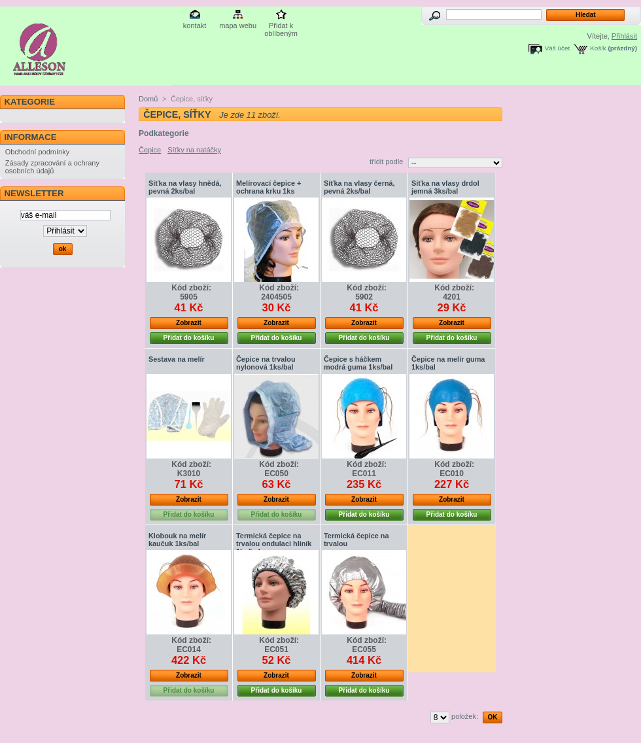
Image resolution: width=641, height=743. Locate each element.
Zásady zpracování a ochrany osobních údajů (52, 167)
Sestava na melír (176, 359)
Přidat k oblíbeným (281, 26)
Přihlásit (624, 36)
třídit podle (386, 161)
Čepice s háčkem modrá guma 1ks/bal (358, 363)
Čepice (150, 150)
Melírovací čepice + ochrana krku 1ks (268, 187)
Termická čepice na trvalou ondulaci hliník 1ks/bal (273, 543)
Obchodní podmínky (37, 152)
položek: (464, 716)
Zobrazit (188, 322)
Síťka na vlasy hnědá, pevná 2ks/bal (185, 187)
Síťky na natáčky (194, 150)
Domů (148, 99)
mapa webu (237, 25)
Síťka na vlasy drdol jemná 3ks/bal (445, 187)
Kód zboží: (191, 287)
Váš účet (557, 48)
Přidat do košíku (189, 337)
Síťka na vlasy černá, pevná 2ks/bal (359, 187)
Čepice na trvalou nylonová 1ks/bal (266, 363)
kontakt (194, 25)
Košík (598, 48)
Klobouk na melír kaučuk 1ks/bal (177, 539)
